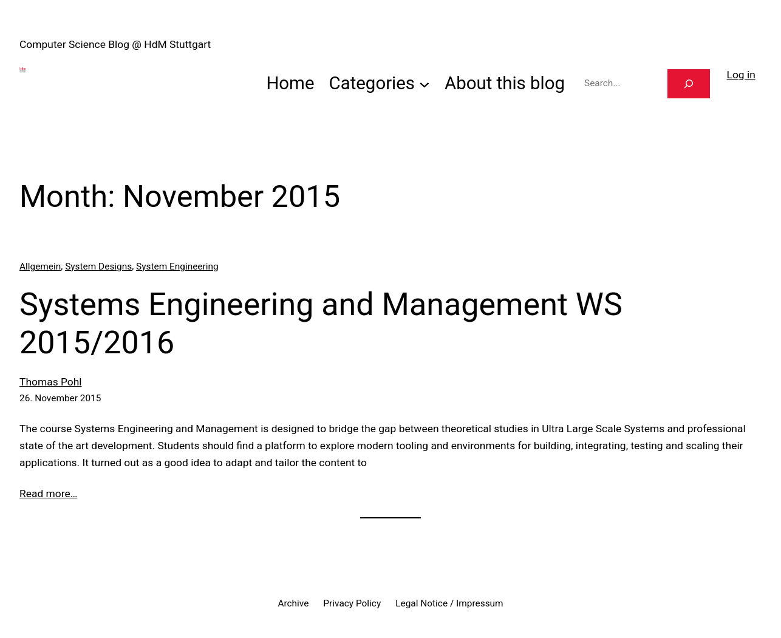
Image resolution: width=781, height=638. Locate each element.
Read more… (48, 493)
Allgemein (40, 266)
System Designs (98, 266)
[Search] (688, 84)
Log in (741, 75)
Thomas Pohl (50, 382)
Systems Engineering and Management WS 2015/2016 (320, 323)
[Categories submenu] (424, 83)
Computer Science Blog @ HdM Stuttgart (115, 44)
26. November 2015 (60, 398)
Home (290, 83)
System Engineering (177, 266)
